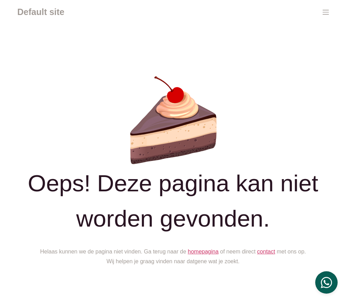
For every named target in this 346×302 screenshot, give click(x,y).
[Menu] (326, 12)
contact (266, 252)
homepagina (203, 252)
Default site (41, 12)
